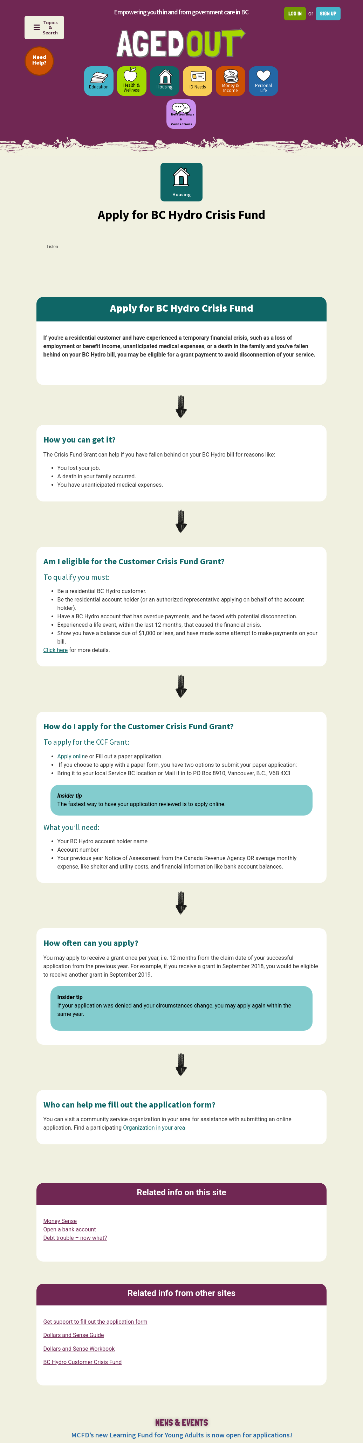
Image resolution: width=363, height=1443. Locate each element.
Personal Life (263, 87)
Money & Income (230, 87)
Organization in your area (154, 1127)
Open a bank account (69, 1229)
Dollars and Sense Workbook (79, 1348)
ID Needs (198, 87)
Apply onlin (71, 756)
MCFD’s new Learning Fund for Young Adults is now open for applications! (181, 1434)
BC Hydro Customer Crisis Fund (82, 1362)
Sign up (328, 13)
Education (99, 87)
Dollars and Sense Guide (73, 1335)
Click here (55, 650)
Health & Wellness (131, 87)
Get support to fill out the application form (95, 1321)
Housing (164, 87)
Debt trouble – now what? (75, 1238)
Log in (295, 13)
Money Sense (60, 1221)
